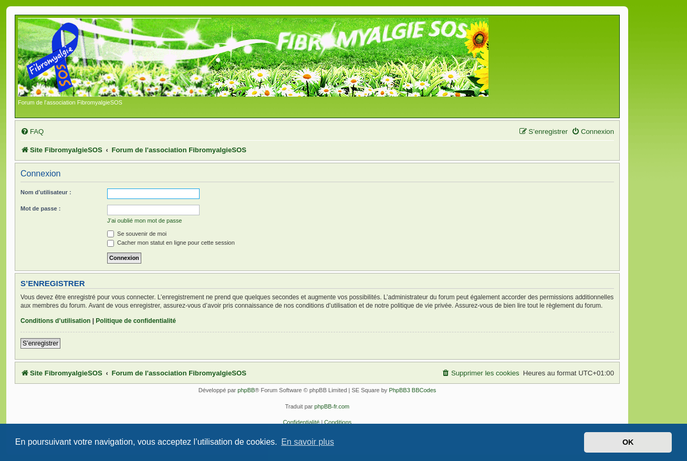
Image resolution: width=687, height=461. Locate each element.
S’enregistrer (40, 343)
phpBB (246, 390)
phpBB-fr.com (332, 406)
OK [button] (628, 442)
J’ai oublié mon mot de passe (144, 220)
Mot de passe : (40, 208)
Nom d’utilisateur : (45, 192)
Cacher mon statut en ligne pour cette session (171, 242)
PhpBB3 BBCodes (412, 390)
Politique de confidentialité (136, 320)
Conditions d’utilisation (55, 320)
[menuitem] (32, 131)
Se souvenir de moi (136, 233)
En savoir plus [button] (307, 441)
